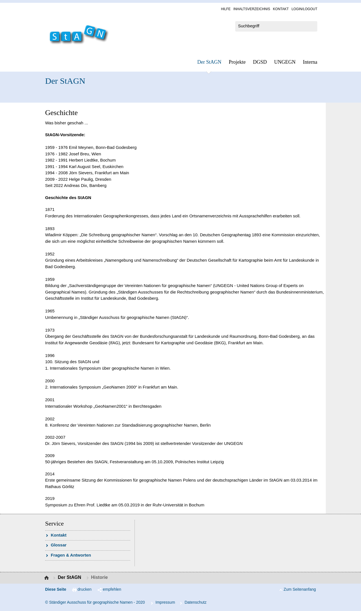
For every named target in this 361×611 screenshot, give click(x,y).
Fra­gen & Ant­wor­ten (71, 555)
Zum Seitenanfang (300, 589)
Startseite (47, 578)
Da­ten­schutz (195, 602)
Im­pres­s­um (165, 602)
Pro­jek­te (237, 62)
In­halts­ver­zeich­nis (251, 9)
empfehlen (112, 589)
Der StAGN (209, 62)
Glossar (59, 544)
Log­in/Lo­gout (304, 9)
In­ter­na (310, 62)
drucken (85, 589)
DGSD (260, 62)
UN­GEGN (285, 62)
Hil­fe (225, 9)
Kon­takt (281, 9)
